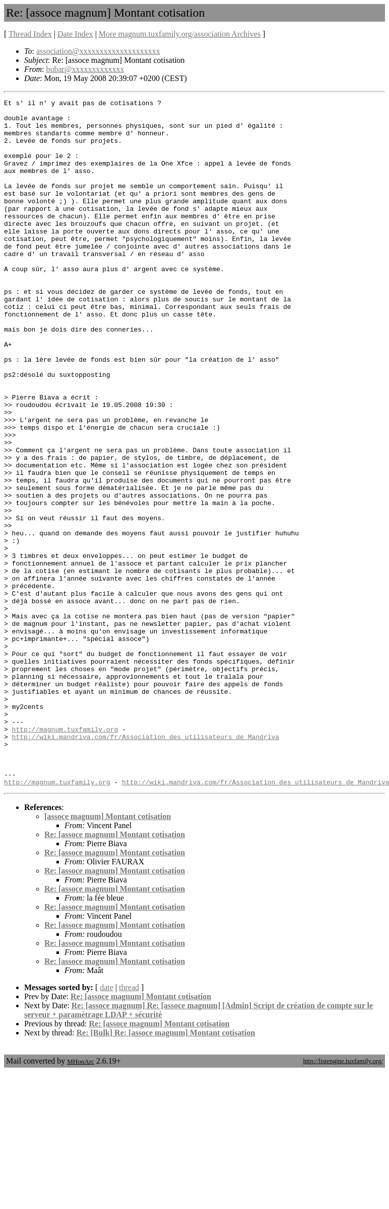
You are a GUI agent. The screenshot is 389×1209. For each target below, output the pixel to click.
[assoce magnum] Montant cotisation (107, 953)
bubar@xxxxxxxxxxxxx (85, 69)
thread (129, 1124)
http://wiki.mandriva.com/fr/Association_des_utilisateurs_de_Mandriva (145, 864)
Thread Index (30, 34)
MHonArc (80, 1198)
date (106, 1124)
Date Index (75, 34)
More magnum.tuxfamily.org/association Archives (180, 34)
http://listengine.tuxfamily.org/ (343, 1198)
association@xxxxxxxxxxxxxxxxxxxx (98, 51)
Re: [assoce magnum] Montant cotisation (114, 972)
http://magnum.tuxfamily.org (65, 855)
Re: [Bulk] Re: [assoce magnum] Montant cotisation (166, 1170)
